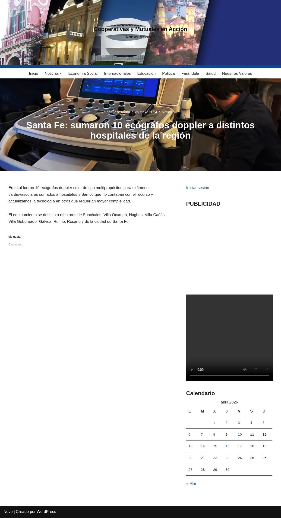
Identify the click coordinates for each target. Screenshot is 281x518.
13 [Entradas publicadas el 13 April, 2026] (191, 446)
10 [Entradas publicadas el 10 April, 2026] (240, 434)
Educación (146, 73)
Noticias (168, 112)
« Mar (191, 483)
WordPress (46, 511)
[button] (61, 73)
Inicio (33, 73)
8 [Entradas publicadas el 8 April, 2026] (214, 434)
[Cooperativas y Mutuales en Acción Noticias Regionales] (140, 33)
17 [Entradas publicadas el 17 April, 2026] (240, 446)
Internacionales (117, 73)
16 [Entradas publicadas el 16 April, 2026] (227, 446)
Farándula (190, 73)
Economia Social (83, 73)
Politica (168, 73)
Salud (210, 73)
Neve (8, 511)
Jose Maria (121, 112)
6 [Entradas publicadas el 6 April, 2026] (190, 434)
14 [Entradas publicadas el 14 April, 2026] (203, 446)
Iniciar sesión (197, 188)
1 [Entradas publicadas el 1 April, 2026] (214, 423)
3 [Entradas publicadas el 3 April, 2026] (239, 423)
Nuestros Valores (237, 73)
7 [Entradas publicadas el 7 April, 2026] (202, 434)
